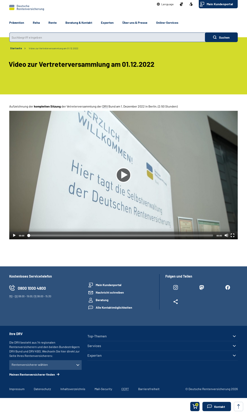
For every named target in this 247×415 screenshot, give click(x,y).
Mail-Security (103, 389)
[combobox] (107, 37)
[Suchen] (221, 37)
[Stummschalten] (226, 235)
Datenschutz (42, 389)
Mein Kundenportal (220, 4)
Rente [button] (52, 22)
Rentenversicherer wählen (30, 364)
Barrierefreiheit (149, 389)
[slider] (120, 235)
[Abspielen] (123, 175)
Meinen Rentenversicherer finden (32, 374)
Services (94, 345)
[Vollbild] (232, 235)
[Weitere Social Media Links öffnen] (175, 302)
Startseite (16, 48)
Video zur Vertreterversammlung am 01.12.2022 (53, 48)
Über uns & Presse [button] (134, 22)
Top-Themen (97, 336)
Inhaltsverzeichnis (72, 389)
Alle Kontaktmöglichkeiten (114, 307)
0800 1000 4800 (32, 288)
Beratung (102, 300)
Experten (94, 355)
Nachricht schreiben (110, 292)
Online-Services (167, 22)
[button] (165, 4)
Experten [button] (107, 22)
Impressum (17, 389)
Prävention (16, 22)
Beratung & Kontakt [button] (78, 22)
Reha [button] (36, 22)
